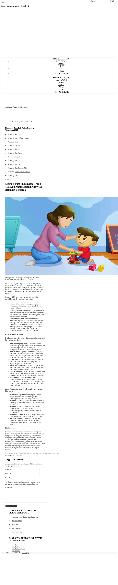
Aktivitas (8, 453)
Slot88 (17, 142)
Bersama (25, 453)
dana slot (15, 527)
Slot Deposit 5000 (21, 168)
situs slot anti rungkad (30, 520)
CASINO (61, 63)
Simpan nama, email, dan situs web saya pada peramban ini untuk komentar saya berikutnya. (22, 483)
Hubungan (34, 453)
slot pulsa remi (17, 534)
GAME (7, 179)
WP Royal (25, 555)
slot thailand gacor (18, 551)
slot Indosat (16, 553)
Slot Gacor (18, 134)
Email (8, 474)
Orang (54, 453)
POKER (61, 66)
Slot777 (17, 157)
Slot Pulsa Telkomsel (22, 172)
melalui (40, 453)
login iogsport (17, 531)
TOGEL (61, 71)
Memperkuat (47, 453)
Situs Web (8, 478)
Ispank (3, 2)
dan (29, 453)
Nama (8, 470)
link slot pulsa (17, 523)
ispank (11, 455)
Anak (14, 453)
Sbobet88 (18, 146)
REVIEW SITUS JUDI (61, 59)
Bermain (19, 453)
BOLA (61, 68)
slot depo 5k (16, 547)
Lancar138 (18, 175)
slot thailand (16, 549)
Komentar (8, 488)
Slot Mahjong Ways (22, 138)
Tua (57, 453)
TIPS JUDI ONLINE (61, 73)
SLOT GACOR (61, 61)
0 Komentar (18, 455)
